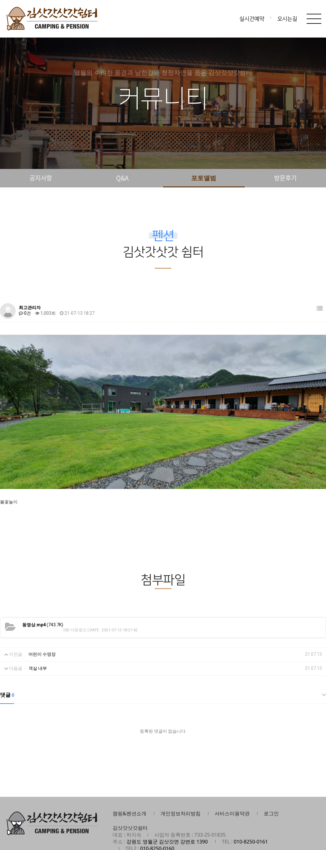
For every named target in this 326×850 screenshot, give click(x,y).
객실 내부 (37, 637)
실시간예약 (251, 19)
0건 (25, 313)
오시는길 (287, 19)
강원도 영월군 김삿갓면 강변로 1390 (167, 810)
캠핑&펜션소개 (129, 782)
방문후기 (285, 177)
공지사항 (40, 177)
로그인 (271, 782)
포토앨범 (203, 178)
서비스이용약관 (232, 782)
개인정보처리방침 (180, 782)
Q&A (122, 177)
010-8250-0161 (251, 810)
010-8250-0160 (157, 817)
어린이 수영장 (42, 623)
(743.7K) (42, 594)
